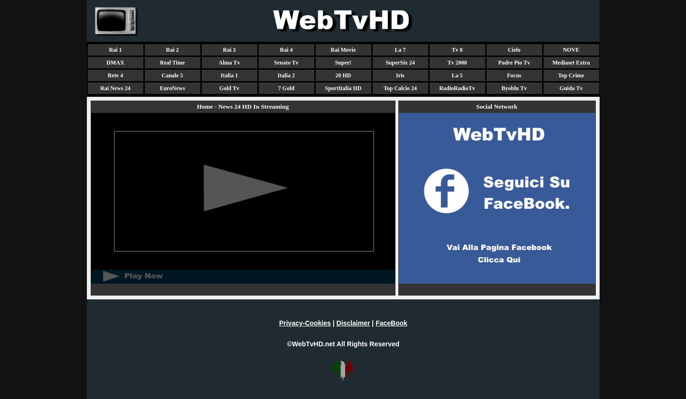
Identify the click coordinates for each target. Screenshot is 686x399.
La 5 (456, 75)
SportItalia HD (343, 88)
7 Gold (286, 88)
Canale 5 (172, 75)
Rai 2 (172, 49)
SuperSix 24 (400, 62)
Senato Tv (286, 62)
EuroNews (172, 88)
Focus (514, 75)
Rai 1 (115, 49)
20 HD (343, 75)
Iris (400, 75)
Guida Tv (571, 88)
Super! (343, 62)
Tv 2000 (457, 62)
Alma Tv (229, 62)
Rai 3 (229, 49)
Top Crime (571, 75)
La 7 (400, 49)
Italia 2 (286, 75)
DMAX (115, 62)
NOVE (571, 49)
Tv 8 (456, 49)
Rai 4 (286, 49)
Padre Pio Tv (514, 62)
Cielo (514, 49)
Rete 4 (115, 75)
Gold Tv (229, 88)
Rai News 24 (115, 88)
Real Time (172, 62)
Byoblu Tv (513, 88)
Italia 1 (229, 75)
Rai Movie (343, 49)
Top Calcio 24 (400, 88)
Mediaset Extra (571, 62)
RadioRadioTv (457, 88)
